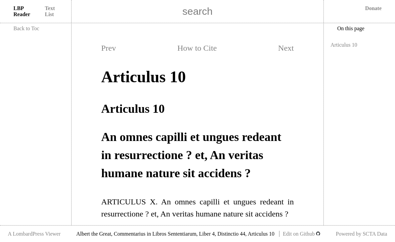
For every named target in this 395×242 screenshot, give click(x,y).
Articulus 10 (344, 45)
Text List (50, 11)
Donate (373, 8)
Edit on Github (301, 234)
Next (286, 48)
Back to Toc (26, 28)
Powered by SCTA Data (361, 234)
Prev (108, 48)
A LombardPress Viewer (34, 234)
